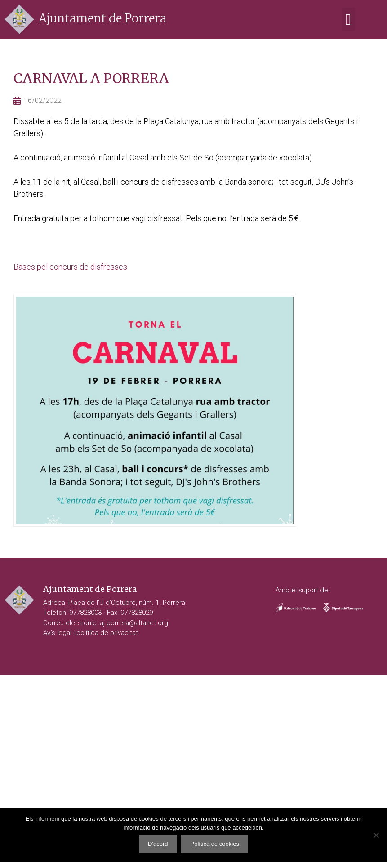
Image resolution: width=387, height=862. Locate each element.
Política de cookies (214, 843)
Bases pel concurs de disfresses (70, 266)
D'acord (158, 843)
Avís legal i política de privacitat (90, 633)
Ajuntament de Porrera (102, 18)
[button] (348, 19)
